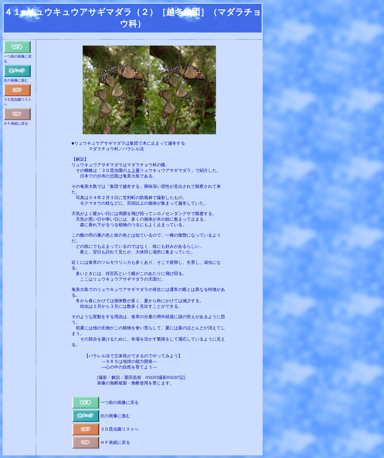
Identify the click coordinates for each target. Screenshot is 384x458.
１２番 (133, 170)
